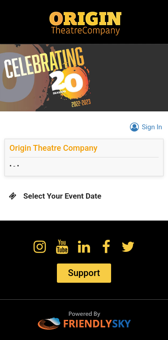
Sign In (144, 127)
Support (84, 273)
